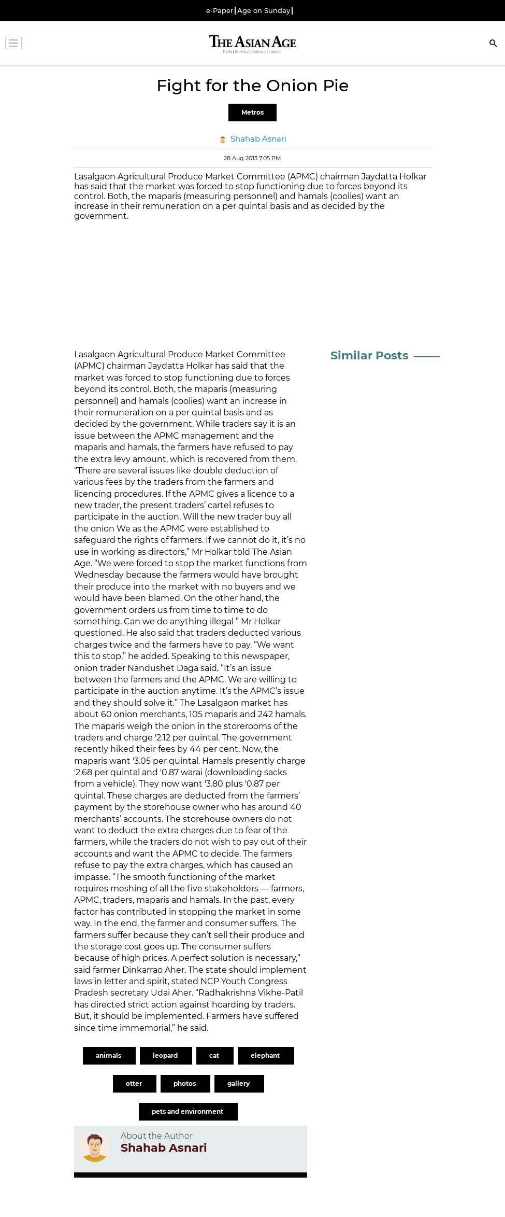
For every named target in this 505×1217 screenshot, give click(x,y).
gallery (239, 1083)
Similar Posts (369, 355)
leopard (166, 1055)
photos (185, 1083)
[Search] (493, 44)
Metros (252, 112)
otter (134, 1083)
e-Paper (219, 11)
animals (109, 1055)
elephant (266, 1055)
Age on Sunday (263, 11)
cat (215, 1055)
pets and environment (188, 1111)
